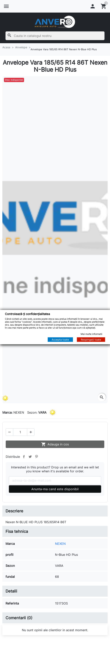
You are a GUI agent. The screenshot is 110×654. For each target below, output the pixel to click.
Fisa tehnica (17, 531)
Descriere (14, 511)
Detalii (11, 591)
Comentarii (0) (19, 618)
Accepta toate (60, 339)
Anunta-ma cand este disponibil (55, 489)
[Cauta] (55, 35)
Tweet (30, 456)
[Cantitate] (20, 432)
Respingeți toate (91, 339)
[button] (6, 6)
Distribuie (23, 456)
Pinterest (36, 456)
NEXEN (60, 544)
